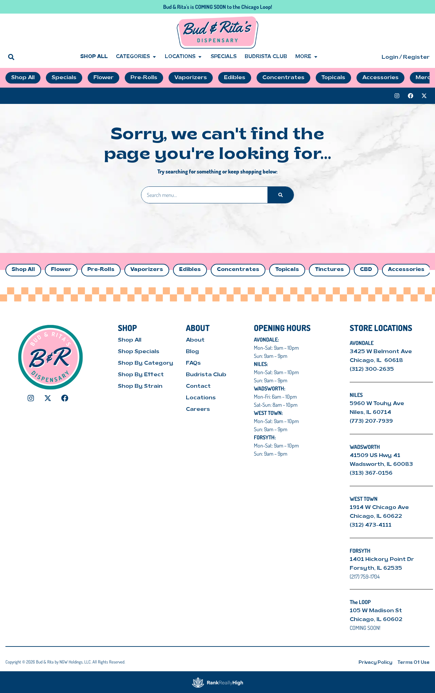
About (195, 340)
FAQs (193, 363)
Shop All (94, 56)
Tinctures (329, 269)
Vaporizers (146, 269)
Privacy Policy (375, 662)
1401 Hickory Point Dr (382, 559)
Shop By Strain (140, 386)
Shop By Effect (141, 375)
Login (390, 57)
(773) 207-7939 (371, 421)
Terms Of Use (414, 662)
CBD (366, 269)
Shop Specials (138, 351)
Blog (192, 351)
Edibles (190, 269)
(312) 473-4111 (371, 525)
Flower (61, 269)
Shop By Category (145, 363)
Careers (198, 409)
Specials (224, 56)
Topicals (287, 269)
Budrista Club (266, 56)
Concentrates (238, 269)
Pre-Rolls (101, 269)
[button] (11, 56)
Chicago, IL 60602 (376, 619)
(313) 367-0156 (371, 473)
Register (416, 57)
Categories (136, 57)
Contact (198, 386)
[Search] (280, 195)
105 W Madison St (376, 611)
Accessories (406, 269)
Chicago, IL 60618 (377, 360)
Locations (183, 57)
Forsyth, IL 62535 (376, 568)
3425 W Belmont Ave (381, 351)
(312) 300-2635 (372, 369)
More (306, 57)
